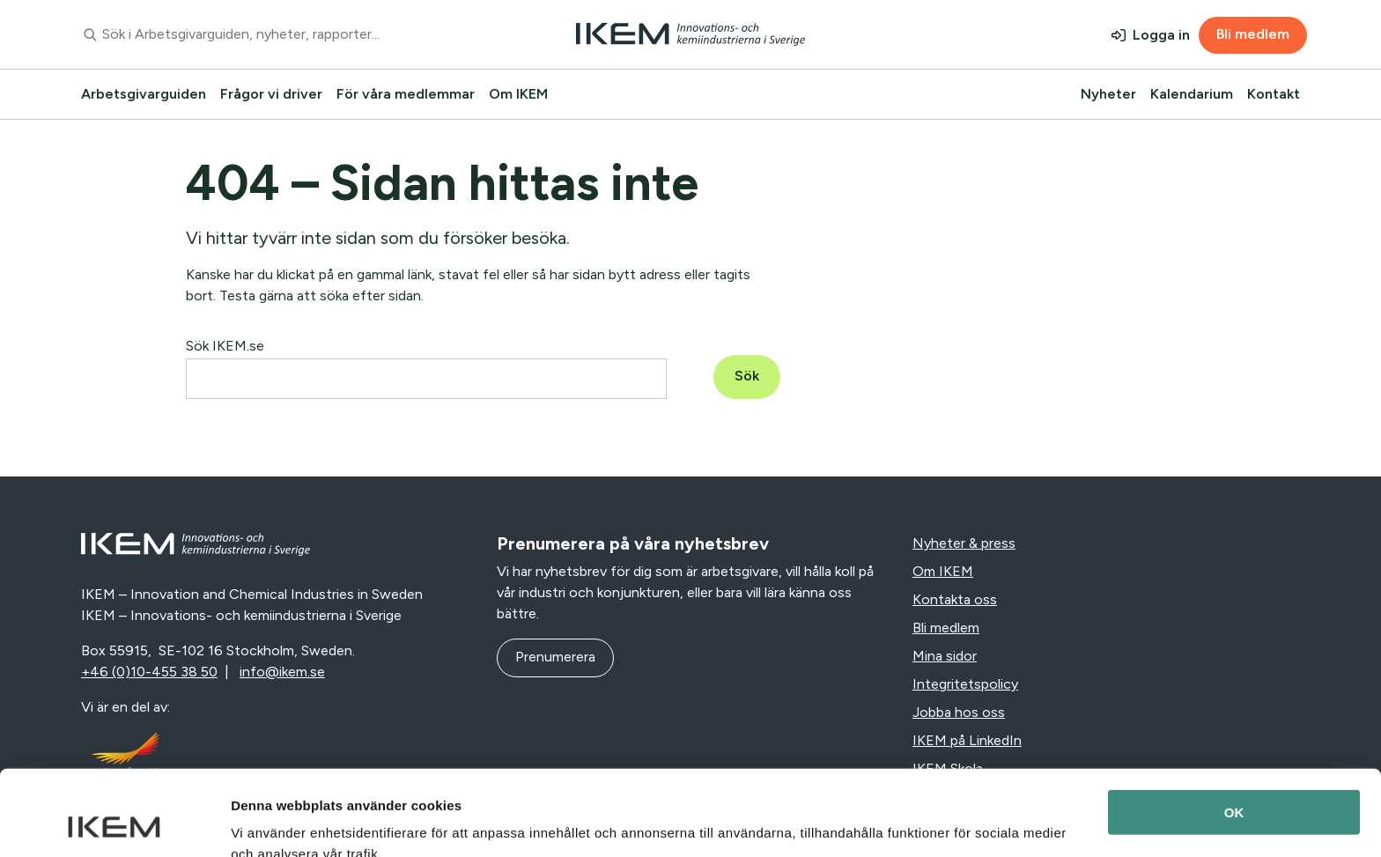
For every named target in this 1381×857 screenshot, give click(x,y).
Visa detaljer (270, 822)
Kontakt (1273, 93)
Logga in (1161, 34)
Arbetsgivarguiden (143, 93)
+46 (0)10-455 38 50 (149, 671)
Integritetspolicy (965, 684)
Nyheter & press (963, 543)
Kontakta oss (954, 599)
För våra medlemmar (405, 93)
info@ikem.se (282, 671)
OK (1234, 732)
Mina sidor (944, 655)
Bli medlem (1252, 34)
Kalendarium (1191, 93)
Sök (747, 375)
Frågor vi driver (271, 93)
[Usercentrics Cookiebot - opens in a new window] (114, 822)
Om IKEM (518, 93)
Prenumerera (555, 656)
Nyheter (1108, 93)
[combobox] (279, 34)
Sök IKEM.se (225, 345)
